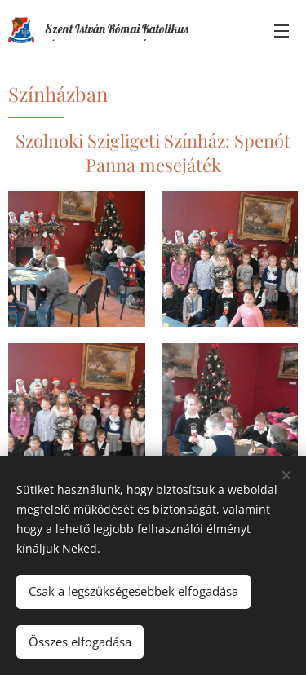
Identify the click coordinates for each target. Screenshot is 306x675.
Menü (281, 31)
